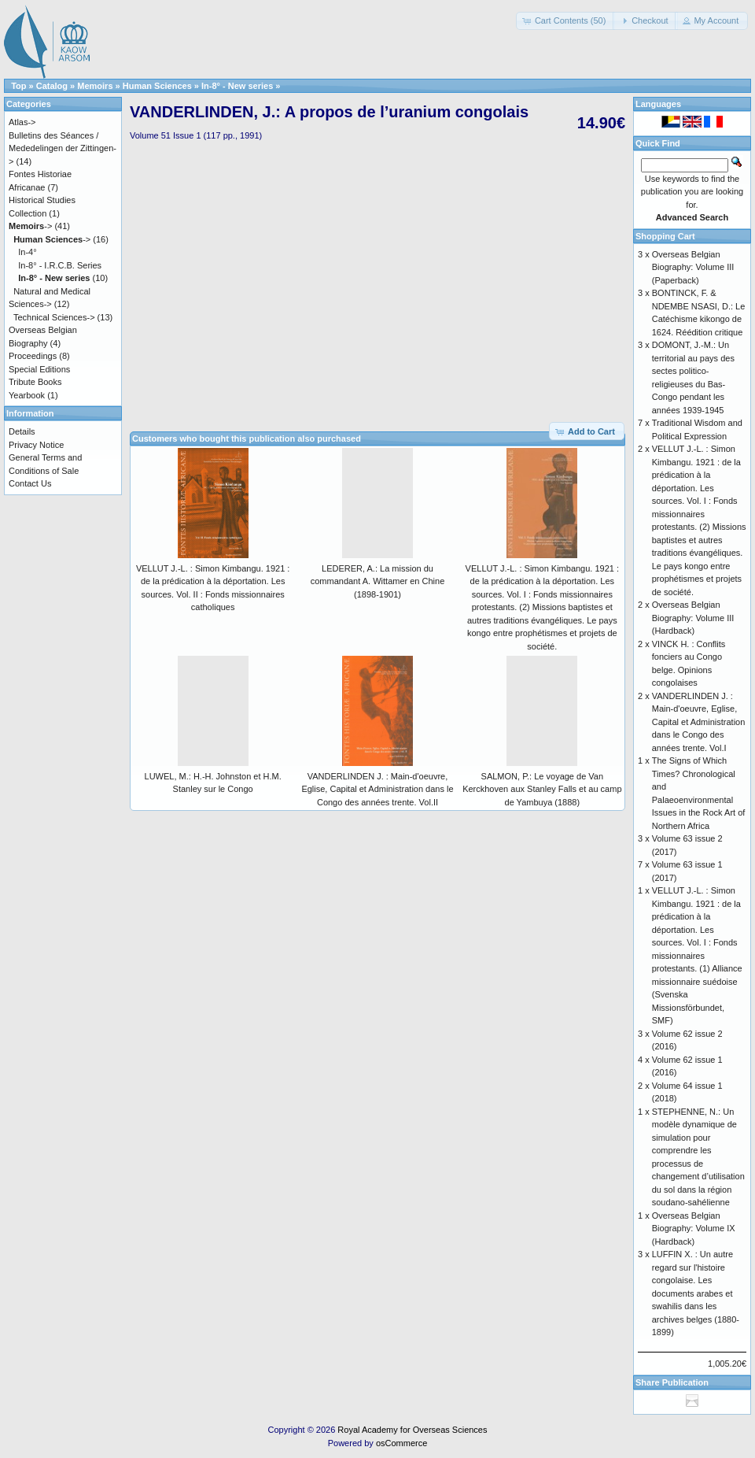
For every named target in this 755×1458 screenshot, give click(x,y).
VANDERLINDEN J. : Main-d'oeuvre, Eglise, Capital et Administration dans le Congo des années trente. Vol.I (699, 722)
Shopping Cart (665, 236)
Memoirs (94, 86)
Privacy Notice (36, 445)
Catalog (52, 86)
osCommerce (401, 1443)
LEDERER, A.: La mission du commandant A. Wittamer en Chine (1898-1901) (378, 581)
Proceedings (33, 356)
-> (30, 226)
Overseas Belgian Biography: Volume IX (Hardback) (693, 1228)
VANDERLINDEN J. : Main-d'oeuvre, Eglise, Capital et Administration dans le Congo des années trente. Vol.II (377, 789)
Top (18, 86)
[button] (566, 21)
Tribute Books (35, 382)
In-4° (27, 252)
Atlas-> (22, 122)
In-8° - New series (237, 86)
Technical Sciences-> (54, 317)
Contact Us (30, 483)
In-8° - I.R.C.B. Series (59, 265)
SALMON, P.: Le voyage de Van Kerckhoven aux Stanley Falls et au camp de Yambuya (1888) (541, 789)
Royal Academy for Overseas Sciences (412, 1429)
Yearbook (27, 395)
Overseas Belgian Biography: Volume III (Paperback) (693, 267)
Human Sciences (157, 86)
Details (22, 431)
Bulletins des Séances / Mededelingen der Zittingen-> (62, 148)
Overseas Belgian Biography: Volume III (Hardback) (693, 617)
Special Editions (39, 369)
